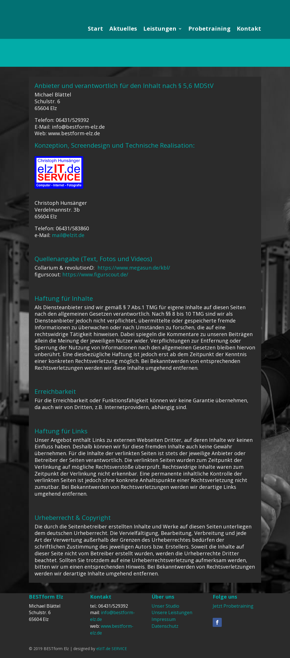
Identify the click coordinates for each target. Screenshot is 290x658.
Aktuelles (123, 41)
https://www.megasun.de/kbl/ (133, 267)
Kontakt (249, 41)
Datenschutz (165, 626)
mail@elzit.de (68, 235)
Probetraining (209, 41)
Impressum (164, 619)
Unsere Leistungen (172, 612)
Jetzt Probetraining (233, 606)
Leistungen (159, 41)
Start (95, 41)
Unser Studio (165, 606)
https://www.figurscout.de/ (95, 274)
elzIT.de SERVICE (111, 648)
